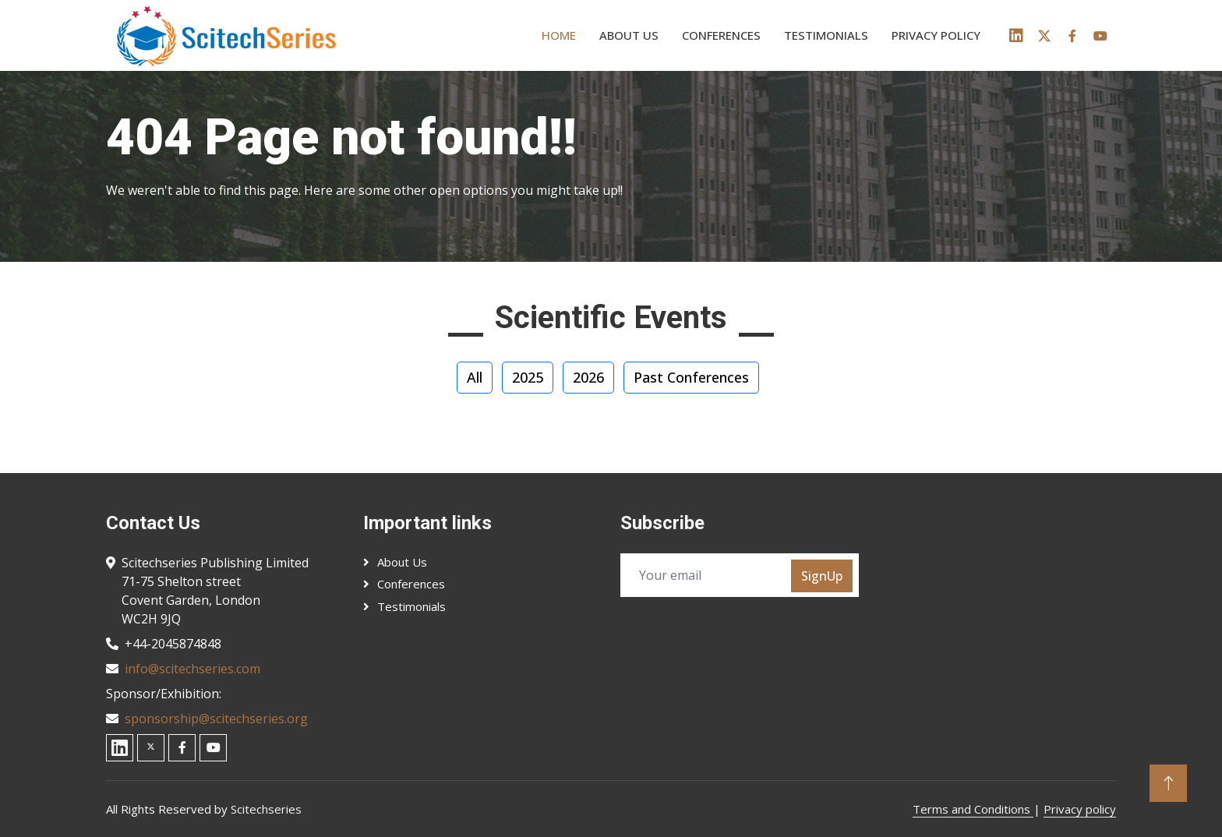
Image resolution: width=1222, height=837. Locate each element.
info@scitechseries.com (192, 668)
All (474, 377)
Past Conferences (691, 377)
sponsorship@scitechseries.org (216, 718)
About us (629, 35)
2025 (527, 377)
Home (559, 35)
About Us (402, 562)
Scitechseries (266, 809)
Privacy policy (936, 35)
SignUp (821, 575)
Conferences (721, 35)
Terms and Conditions (973, 809)
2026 (588, 377)
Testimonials (826, 35)
